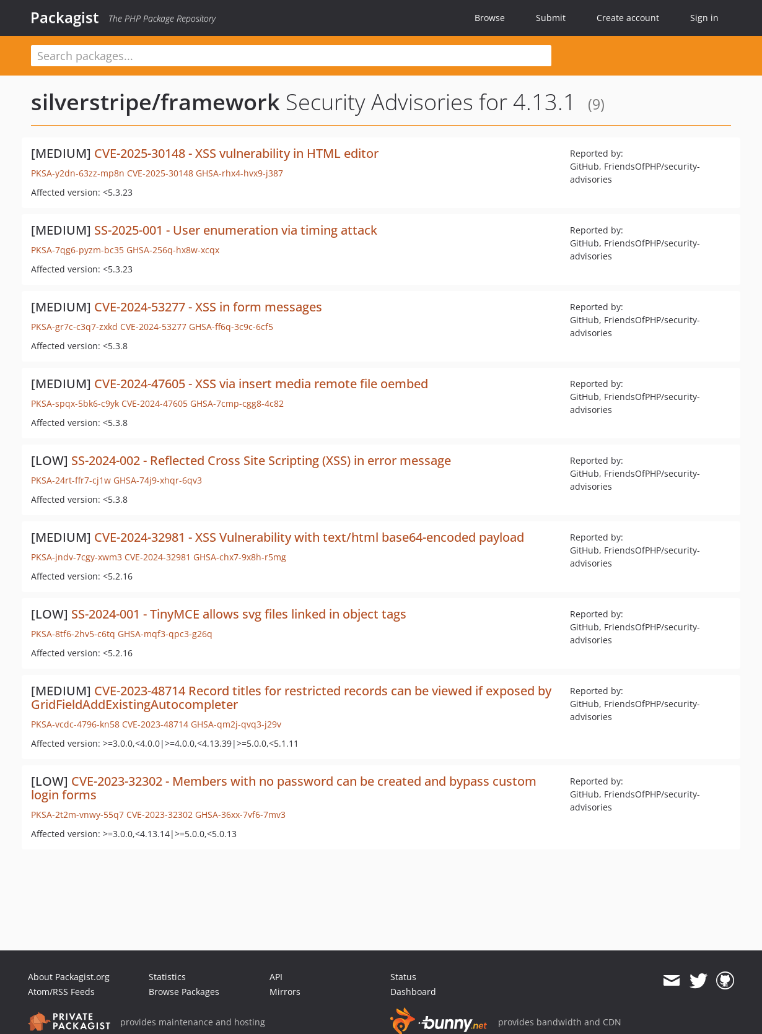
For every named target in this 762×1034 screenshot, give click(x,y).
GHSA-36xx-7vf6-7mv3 (240, 814)
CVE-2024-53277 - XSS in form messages (208, 306)
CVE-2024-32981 (158, 557)
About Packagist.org (69, 977)
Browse (490, 18)
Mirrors (284, 991)
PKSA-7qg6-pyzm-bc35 (77, 250)
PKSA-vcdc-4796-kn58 (75, 724)
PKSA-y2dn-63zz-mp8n (78, 173)
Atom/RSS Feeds (61, 991)
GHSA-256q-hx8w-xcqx (172, 250)
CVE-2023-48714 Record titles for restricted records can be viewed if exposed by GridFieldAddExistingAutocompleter (291, 697)
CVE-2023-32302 (159, 814)
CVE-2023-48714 (155, 724)
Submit (551, 18)
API (275, 977)
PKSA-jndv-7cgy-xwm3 (76, 557)
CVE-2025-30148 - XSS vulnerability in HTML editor (236, 153)
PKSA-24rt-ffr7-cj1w (71, 480)
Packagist (64, 17)
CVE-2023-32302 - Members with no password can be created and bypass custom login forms (283, 788)
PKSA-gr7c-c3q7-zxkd (74, 326)
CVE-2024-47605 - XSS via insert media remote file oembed (261, 383)
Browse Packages (184, 991)
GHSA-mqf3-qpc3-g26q (165, 634)
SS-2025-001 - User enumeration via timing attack (235, 230)
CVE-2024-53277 (153, 326)
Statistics (167, 977)
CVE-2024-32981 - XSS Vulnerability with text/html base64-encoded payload (309, 537)
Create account (628, 18)
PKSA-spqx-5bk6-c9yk (75, 403)
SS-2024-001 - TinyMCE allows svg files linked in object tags (238, 614)
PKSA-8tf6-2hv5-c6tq (73, 634)
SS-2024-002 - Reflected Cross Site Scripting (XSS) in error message (261, 460)
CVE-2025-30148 (160, 173)
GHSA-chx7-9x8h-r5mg (239, 557)
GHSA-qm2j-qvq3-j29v (236, 724)
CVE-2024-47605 (154, 403)
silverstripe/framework (155, 102)
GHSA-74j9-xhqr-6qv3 (157, 480)
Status (403, 977)
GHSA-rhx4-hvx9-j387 (239, 173)
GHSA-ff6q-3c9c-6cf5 (231, 326)
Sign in (704, 18)
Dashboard (413, 991)
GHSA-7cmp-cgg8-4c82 (237, 403)
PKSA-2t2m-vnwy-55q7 (77, 814)
